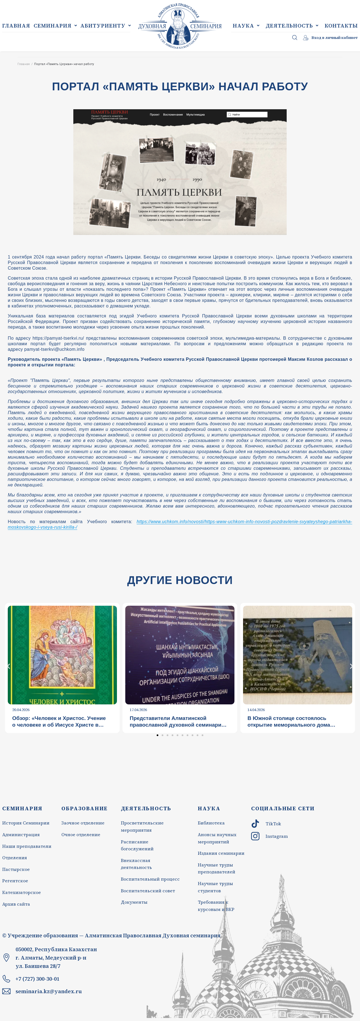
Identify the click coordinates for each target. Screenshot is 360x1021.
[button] (8, 665)
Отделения (14, 857)
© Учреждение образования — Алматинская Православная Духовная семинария (111, 935)
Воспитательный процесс (150, 879)
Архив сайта (16, 904)
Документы (134, 902)
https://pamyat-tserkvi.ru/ (58, 338)
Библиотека (212, 823)
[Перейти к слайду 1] (157, 735)
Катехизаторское (21, 892)
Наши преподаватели (26, 846)
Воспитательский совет (148, 891)
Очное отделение (80, 834)
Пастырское (16, 869)
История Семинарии (25, 823)
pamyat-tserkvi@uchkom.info (54, 349)
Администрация (21, 834)
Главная (24, 64)
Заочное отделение (82, 823)
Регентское (15, 881)
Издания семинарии (221, 853)
